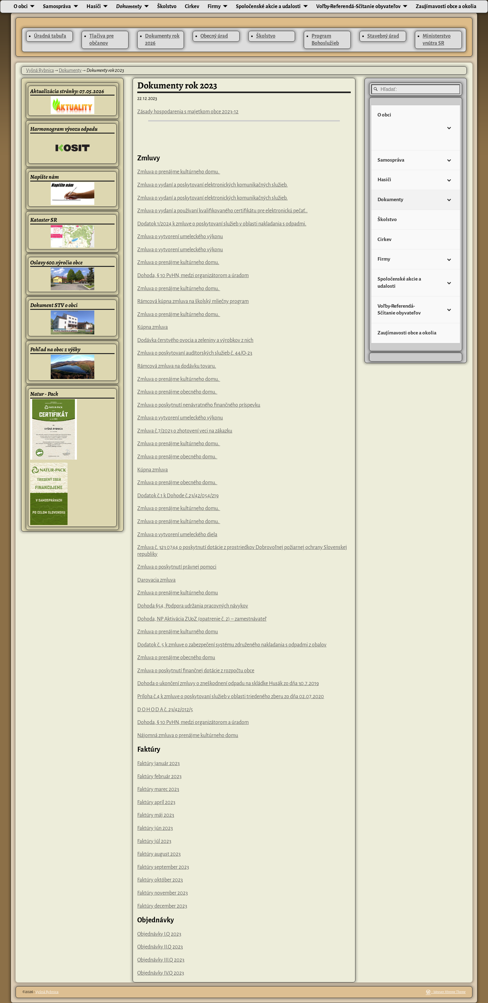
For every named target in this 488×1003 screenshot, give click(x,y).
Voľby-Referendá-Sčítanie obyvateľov (358, 6)
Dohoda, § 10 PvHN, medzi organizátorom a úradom (193, 275)
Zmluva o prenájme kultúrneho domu (177, 593)
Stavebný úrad (383, 36)
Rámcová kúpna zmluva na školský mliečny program (193, 301)
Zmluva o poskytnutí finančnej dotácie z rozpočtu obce (195, 671)
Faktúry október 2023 (160, 880)
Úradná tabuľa (50, 36)
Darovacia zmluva (156, 580)
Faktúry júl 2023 (154, 841)
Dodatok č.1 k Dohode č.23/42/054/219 (177, 496)
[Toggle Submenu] (449, 127)
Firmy (214, 6)
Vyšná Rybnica (40, 70)
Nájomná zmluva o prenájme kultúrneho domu (187, 735)
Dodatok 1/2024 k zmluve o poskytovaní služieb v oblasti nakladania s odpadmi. (221, 224)
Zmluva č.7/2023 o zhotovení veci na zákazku (184, 431)
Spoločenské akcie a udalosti (268, 6)
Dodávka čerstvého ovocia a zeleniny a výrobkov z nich (195, 340)
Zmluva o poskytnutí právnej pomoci (176, 567)
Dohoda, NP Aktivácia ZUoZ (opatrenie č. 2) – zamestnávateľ (201, 619)
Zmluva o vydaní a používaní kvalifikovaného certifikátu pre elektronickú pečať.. (222, 211)
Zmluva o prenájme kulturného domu (177, 632)
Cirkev (192, 6)
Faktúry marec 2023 (158, 789)
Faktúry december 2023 (162, 906)
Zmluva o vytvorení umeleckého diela (177, 534)
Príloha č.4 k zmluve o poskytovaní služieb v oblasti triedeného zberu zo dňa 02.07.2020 (230, 696)
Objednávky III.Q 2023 (160, 960)
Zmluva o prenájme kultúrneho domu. (178, 172)
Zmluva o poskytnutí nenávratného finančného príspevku (198, 405)
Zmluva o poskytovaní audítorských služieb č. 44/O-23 (194, 353)
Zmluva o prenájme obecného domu (176, 657)
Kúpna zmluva (152, 327)
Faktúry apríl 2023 (156, 802)
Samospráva (57, 6)
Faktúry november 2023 (162, 893)
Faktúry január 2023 (158, 763)
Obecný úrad (214, 36)
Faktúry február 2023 (159, 776)
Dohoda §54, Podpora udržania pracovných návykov (192, 606)
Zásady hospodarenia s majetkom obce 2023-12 (187, 112)
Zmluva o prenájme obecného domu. (177, 392)
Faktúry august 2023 (159, 854)
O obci (21, 6)
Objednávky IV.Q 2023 (160, 973)
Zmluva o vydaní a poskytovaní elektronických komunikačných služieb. (212, 185)
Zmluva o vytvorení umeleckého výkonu (180, 236)
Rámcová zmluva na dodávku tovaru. (176, 366)
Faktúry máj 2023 (155, 815)
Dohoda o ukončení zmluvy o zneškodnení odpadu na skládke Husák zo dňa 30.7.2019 (228, 683)
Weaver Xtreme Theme (449, 992)
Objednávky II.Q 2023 (160, 947)
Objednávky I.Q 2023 (159, 934)
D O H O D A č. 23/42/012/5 (165, 709)
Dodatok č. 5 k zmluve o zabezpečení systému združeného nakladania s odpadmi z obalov (231, 645)
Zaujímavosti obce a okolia (446, 6)
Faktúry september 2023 (163, 867)
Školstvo (166, 6)
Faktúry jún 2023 (155, 828)
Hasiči (94, 6)
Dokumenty (129, 6)
